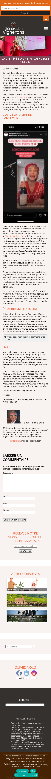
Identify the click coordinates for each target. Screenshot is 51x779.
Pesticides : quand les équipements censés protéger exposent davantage (27, 743)
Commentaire (9, 473)
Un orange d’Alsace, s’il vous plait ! (26, 729)
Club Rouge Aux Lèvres (15, 236)
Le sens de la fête (19, 740)
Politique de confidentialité (26, 775)
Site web (6, 510)
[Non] (47, 765)
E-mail (6, 503)
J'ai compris (22, 771)
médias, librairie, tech (31, 441)
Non (33, 771)
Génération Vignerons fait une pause (27, 727)
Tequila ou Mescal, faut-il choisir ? (26, 738)
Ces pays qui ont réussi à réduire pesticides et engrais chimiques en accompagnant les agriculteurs (27, 733)
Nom (5, 496)
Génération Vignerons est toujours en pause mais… (28, 724)
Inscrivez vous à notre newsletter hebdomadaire (25, 2)
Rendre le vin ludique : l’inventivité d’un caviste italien (27, 747)
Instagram (22, 97)
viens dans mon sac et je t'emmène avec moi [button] (24, 338)
